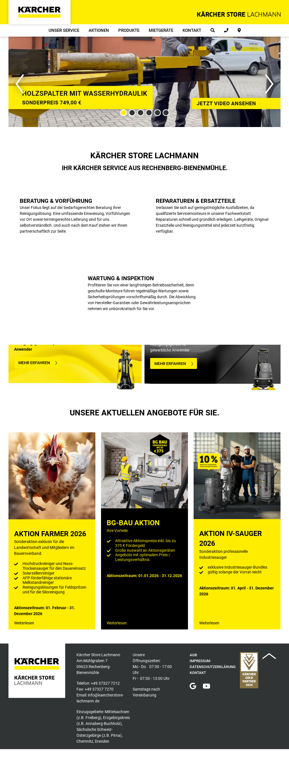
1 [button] (123, 113)
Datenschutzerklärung (213, 667)
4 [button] (149, 113)
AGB (193, 655)
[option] (144, 82)
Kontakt (192, 30)
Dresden (102, 741)
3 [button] (140, 113)
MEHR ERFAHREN (34, 362)
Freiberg (93, 717)
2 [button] (132, 113)
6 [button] (165, 113)
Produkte (128, 30)
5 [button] (157, 113)
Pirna (115, 735)
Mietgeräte (161, 30)
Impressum (200, 661)
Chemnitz (84, 741)
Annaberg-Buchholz (103, 723)
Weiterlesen (24, 623)
